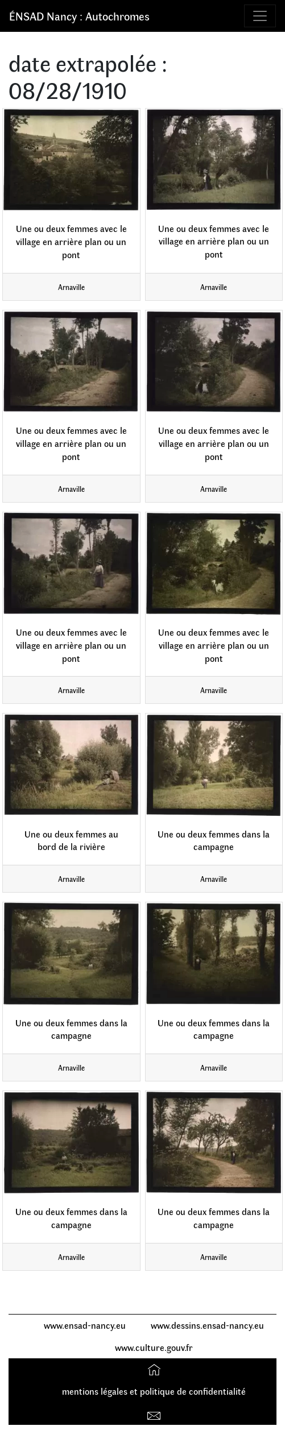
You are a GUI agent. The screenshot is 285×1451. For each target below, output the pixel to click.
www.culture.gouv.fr (154, 1347)
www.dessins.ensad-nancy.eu (207, 1325)
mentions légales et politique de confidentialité (154, 1391)
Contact (155, 1413)
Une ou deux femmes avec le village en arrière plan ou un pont (71, 241)
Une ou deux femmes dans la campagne (214, 840)
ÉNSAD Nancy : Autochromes (79, 15)
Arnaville (71, 287)
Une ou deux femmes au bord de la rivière (71, 840)
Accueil (155, 1369)
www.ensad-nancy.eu (85, 1325)
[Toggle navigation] (260, 16)
